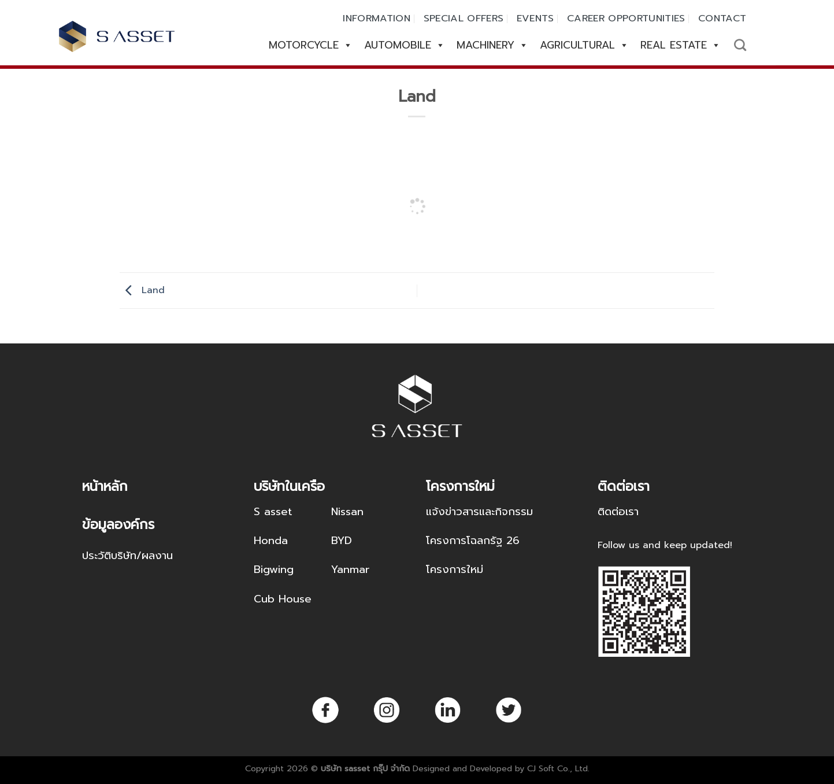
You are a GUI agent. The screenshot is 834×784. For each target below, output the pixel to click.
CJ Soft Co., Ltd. (558, 768)
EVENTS (535, 18)
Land (142, 290)
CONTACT (722, 18)
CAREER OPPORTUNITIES (626, 18)
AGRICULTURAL (584, 45)
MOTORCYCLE (311, 45)
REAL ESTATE (680, 45)
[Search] (740, 45)
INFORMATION (376, 18)
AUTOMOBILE (404, 45)
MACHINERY (492, 45)
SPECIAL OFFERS (464, 18)
